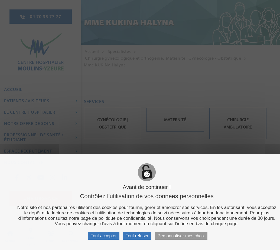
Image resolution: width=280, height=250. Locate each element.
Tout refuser (137, 236)
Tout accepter (104, 236)
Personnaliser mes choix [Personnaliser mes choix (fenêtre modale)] (181, 236)
